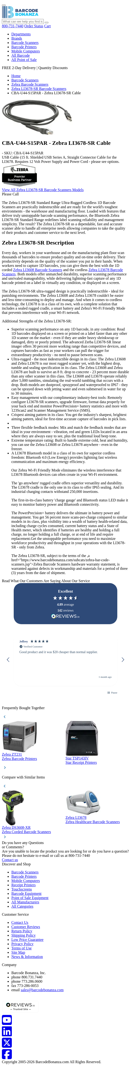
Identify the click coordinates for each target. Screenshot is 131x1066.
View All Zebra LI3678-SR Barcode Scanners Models (43, 190)
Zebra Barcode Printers (19, 759)
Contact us (10, 860)
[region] (65, 659)
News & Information (27, 957)
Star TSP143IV (77, 758)
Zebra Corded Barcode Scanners (26, 832)
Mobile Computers (25, 51)
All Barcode (20, 55)
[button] (8, 659)
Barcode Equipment (26, 893)
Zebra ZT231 (12, 754)
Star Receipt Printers (81, 762)
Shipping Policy (23, 935)
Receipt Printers (23, 885)
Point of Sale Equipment (29, 898)
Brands (16, 38)
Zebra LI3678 (76, 818)
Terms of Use (21, 948)
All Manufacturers (25, 902)
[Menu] (4, 5)
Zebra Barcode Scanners (29, 84)
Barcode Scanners (25, 43)
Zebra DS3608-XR (16, 827)
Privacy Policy (22, 944)
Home (16, 76)
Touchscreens (21, 889)
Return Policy (21, 931)
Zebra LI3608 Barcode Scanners (37, 270)
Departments (21, 34)
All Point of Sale (24, 60)
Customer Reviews (25, 927)
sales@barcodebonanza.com (42, 990)
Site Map (18, 952)
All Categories (22, 906)
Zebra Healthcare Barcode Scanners (93, 822)
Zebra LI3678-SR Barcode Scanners (38, 89)
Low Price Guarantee (27, 940)
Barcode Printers (24, 47)
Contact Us (19, 922)
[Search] (46, 22)
